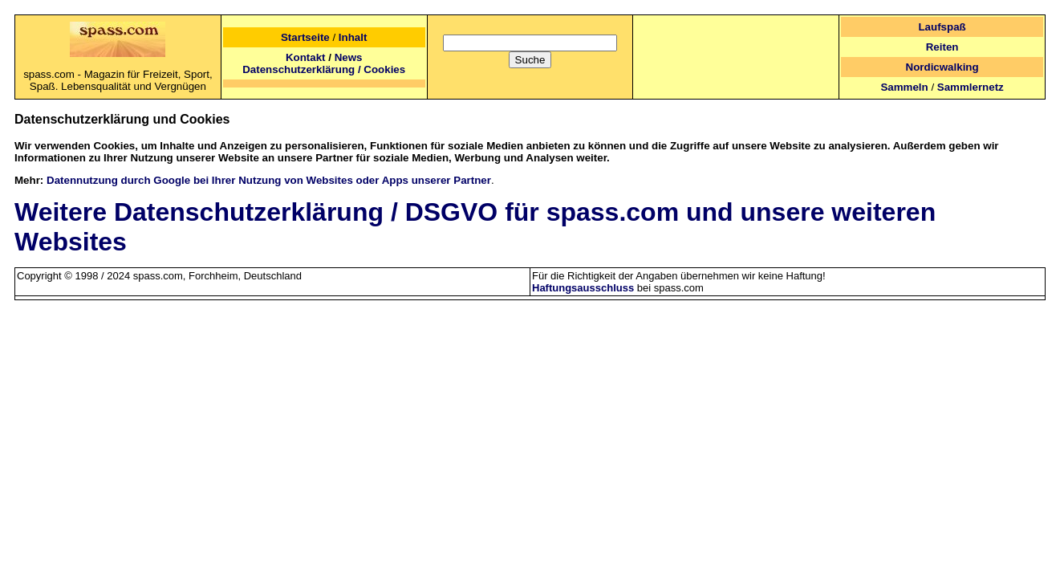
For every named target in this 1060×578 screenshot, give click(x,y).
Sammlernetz (970, 87)
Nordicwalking (942, 67)
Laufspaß (941, 27)
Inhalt (353, 37)
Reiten (942, 47)
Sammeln (904, 87)
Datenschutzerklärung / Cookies (323, 69)
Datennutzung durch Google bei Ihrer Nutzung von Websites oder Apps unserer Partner (269, 180)
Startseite (305, 37)
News (349, 57)
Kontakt (306, 57)
